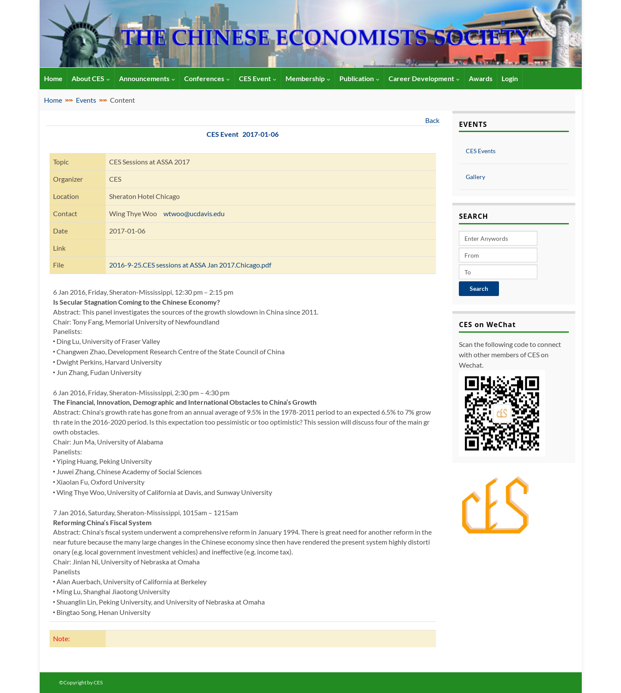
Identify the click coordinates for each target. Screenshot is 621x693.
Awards (480, 78)
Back (432, 120)
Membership (307, 78)
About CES (91, 78)
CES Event (257, 78)
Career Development (424, 78)
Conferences (207, 78)
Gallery (475, 176)
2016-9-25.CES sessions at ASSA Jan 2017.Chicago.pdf (190, 265)
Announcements (147, 78)
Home (53, 100)
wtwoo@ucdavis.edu (194, 213)
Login (510, 78)
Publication (359, 78)
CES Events (481, 150)
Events (86, 100)
